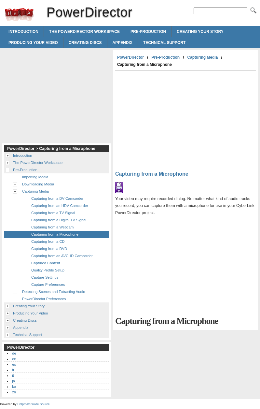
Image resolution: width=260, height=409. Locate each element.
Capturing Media (202, 57)
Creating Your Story (200, 31)
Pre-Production (148, 31)
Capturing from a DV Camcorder (57, 198)
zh (14, 392)
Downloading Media (38, 184)
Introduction (23, 31)
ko (14, 386)
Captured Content (45, 263)
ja (13, 381)
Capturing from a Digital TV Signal (58, 220)
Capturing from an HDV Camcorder (59, 206)
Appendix (122, 42)
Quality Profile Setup (47, 270)
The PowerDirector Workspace (84, 31)
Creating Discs (85, 42)
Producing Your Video (33, 42)
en (14, 359)
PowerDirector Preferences (44, 299)
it (13, 375)
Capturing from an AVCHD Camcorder (62, 256)
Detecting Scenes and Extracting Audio (53, 292)
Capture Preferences (48, 284)
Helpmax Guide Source (33, 404)
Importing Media (35, 177)
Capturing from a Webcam (52, 227)
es (14, 364)
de (14, 353)
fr (13, 370)
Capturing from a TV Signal (53, 213)
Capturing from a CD (48, 241)
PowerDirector (19, 14)
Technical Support (164, 42)
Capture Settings (44, 277)
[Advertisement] (170, 120)
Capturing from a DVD (49, 249)
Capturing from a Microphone (54, 234)
